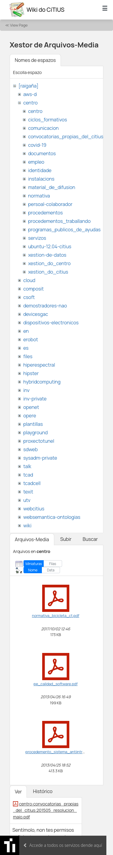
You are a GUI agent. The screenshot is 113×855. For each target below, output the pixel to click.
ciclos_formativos (47, 119)
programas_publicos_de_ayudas (64, 229)
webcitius (33, 508)
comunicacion (43, 128)
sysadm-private (40, 458)
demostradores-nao (45, 305)
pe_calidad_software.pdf (56, 683)
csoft (29, 297)
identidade (40, 170)
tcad (28, 474)
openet (31, 407)
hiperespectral (39, 365)
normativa (39, 195)
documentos (42, 153)
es (25, 348)
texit (28, 491)
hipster (31, 373)
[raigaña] (28, 85)
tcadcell (31, 483)
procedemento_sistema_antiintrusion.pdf (62, 751)
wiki (27, 525)
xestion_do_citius (48, 271)
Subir (66, 539)
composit (33, 288)
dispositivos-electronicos (50, 322)
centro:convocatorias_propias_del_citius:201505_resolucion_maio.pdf (45, 810)
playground (35, 432)
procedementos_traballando (59, 221)
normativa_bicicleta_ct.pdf (55, 615)
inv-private (34, 398)
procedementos (45, 212)
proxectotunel (38, 441)
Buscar (90, 539)
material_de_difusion (51, 187)
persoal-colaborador (50, 204)
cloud (29, 280)
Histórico (42, 791)
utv (26, 500)
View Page (18, 25)
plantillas (33, 424)
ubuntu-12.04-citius (49, 246)
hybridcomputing (42, 381)
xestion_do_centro (49, 263)
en (26, 331)
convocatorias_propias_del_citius (65, 136)
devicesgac (35, 314)
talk (27, 466)
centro (30, 102)
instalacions (41, 178)
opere (29, 415)
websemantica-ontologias (51, 517)
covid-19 (37, 145)
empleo (36, 162)
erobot (30, 339)
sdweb (30, 449)
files (27, 356)
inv (26, 390)
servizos (37, 238)
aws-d (29, 94)
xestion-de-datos (47, 255)
